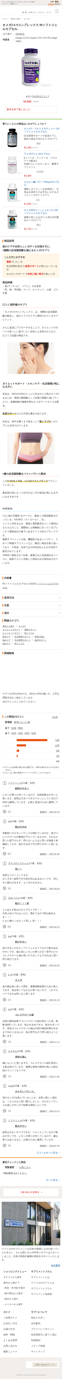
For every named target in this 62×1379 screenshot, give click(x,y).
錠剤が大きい (22, 788)
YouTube (19, 1364)
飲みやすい (21, 1126)
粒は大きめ (21, 827)
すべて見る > (53, 1180)
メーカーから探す (13, 1304)
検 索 (24, 12)
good (5, 811)
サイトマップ (38, 1351)
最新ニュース (10, 1351)
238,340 (51, 4)
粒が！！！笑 (22, 903)
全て (7, 728)
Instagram (12, 1364)
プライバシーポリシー (42, 1329)
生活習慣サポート (22, 636)
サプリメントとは (40, 1277)
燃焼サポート (30, 630)
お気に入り (32, 12)
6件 (58, 751)
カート (49, 12)
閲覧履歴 (9, 1167)
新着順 (8, 722)
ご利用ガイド (10, 1318)
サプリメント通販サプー (10, 10)
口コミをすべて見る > (48, 1153)
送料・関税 (9, 1334)
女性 (14, 728)
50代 (33, 733)
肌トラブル (29, 633)
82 (38, 143)
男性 (20, 728)
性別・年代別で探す (14, 1288)
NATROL (20, 34)
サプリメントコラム (41, 1288)
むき (10, 974)
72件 (57, 740)
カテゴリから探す (12, 1277)
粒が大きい (21, 942)
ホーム (4, 19)
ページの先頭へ (56, 1374)
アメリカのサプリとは (42, 1283)
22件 (57, 745)
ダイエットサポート (11, 630)
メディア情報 (38, 1346)
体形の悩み (39, 636)
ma (9, 821)
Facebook (4, 1364)
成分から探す (16, 19)
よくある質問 (10, 1340)
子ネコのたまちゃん (18, 863)
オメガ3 (27, 19)
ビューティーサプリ (11, 633)
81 (38, 225)
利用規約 (35, 1340)
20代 (14, 733)
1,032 (40, 171)
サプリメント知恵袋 (41, 1294)
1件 (58, 756)
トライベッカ (15, 783)
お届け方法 (9, 1329)
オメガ (18, 980)
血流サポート (40, 640)
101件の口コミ (40, 96)
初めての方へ (38, 1318)
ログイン (41, 12)
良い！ (18, 869)
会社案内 (55, 1265)
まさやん (12, 1051)
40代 (27, 733)
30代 (20, 733)
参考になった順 (22, 722)
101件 (55, 717)
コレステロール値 (24, 1015)
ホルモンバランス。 (25, 1091)
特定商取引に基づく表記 (44, 1334)
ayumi (11, 1086)
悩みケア (6, 636)
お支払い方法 (10, 1323)
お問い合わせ (10, 1346)
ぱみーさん (14, 898)
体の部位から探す (13, 1293)
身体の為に (21, 1057)
